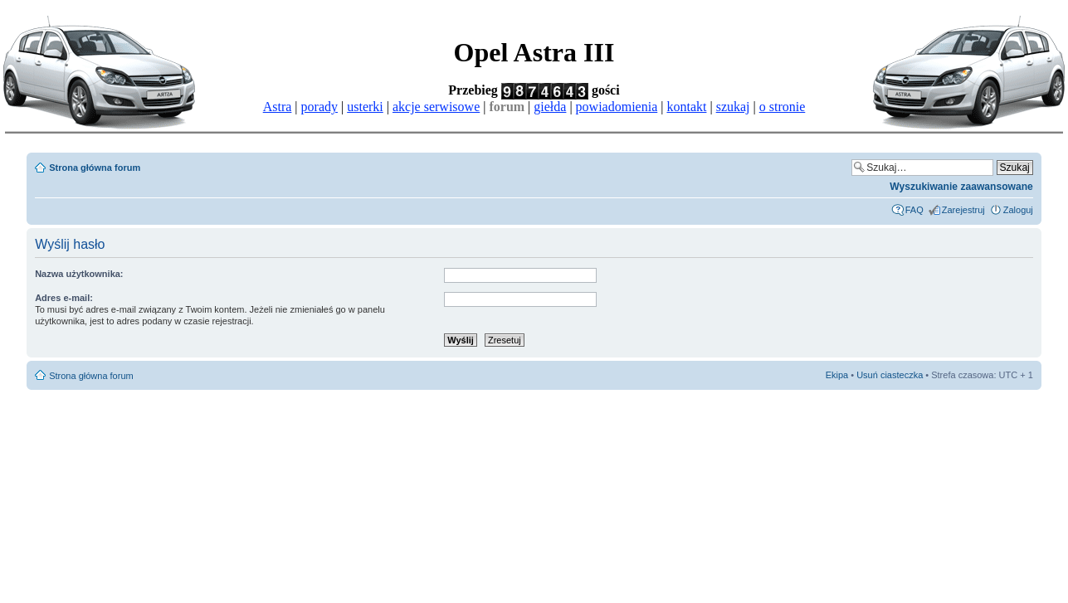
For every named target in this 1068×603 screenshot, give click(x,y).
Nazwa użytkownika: (79, 274)
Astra (277, 107)
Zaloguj (1018, 210)
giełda (550, 107)
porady (319, 107)
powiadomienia (617, 107)
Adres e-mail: (64, 298)
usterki (365, 107)
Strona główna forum (94, 168)
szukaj (733, 107)
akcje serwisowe (436, 107)
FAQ (914, 210)
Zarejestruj (963, 210)
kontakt (686, 107)
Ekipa (837, 375)
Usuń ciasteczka (889, 375)
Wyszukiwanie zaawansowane (961, 186)
